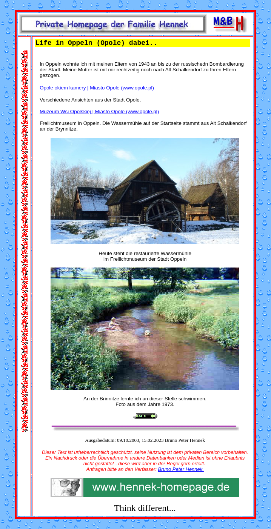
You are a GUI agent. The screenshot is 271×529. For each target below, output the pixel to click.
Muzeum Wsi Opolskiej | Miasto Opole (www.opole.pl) (99, 111)
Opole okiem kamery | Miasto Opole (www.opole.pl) (97, 88)
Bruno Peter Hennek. (181, 469)
